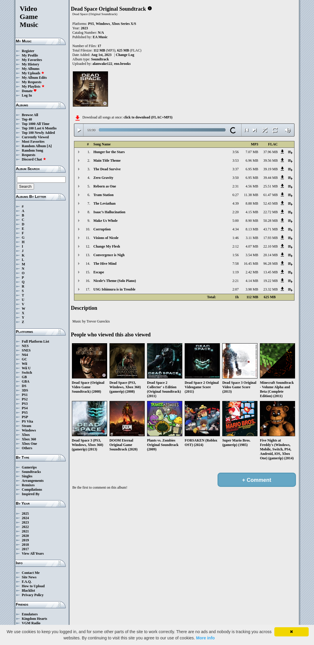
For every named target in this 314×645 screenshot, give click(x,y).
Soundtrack (100, 59)
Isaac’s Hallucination (109, 212)
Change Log (125, 55)
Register (28, 51)
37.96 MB (270, 152)
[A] (49, 146)
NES (25, 346)
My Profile (30, 55)
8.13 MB (252, 229)
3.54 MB (252, 255)
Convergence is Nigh (109, 255)
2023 (25, 522)
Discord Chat (34, 159)
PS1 (25, 395)
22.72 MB (270, 212)
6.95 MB (252, 169)
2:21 (235, 281)
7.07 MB (252, 152)
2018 (25, 545)
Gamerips (29, 467)
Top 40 (27, 119)
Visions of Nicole (106, 238)
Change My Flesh (107, 246)
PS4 (25, 408)
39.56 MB (270, 160)
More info (205, 638)
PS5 (25, 412)
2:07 (235, 289)
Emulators (30, 614)
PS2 (25, 399)
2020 (25, 536)
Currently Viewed (35, 137)
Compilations (32, 489)
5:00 (235, 221)
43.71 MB (270, 229)
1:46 (235, 238)
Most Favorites (33, 141)
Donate (29, 91)
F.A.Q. (27, 582)
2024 (25, 518)
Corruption (102, 229)
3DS (25, 390)
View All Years (33, 553)
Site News (29, 577)
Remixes (28, 485)
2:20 (235, 212)
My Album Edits (34, 78)
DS (24, 386)
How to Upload (33, 586)
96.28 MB (270, 263)
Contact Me (31, 573)
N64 (25, 355)
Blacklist (28, 590)
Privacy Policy (33, 595)
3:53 (235, 160)
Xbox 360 (29, 439)
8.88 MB (252, 203)
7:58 (235, 263)
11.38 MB (251, 195)
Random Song (32, 150)
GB (24, 377)
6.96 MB (252, 160)
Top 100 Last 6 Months (39, 128)
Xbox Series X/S (124, 24)
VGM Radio (31, 623)
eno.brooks (122, 64)
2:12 (235, 246)
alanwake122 (102, 64)
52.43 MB (270, 203)
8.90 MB (252, 221)
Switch (27, 372)
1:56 (235, 255)
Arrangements (33, 481)
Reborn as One (105, 186)
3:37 (235, 169)
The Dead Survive (107, 169)
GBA (26, 381)
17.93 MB (270, 238)
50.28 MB (270, 221)
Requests (29, 155)
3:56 (235, 152)
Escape (99, 272)
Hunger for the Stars (109, 152)
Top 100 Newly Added (38, 133)
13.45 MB (270, 272)
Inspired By (31, 494)
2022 (25, 527)
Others (27, 448)
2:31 (235, 186)
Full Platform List (35, 341)
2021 (25, 531)
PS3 (25, 404)
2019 (25, 540)
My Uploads (33, 73)
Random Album (34, 146)
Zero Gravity (103, 178)
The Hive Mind (105, 263)
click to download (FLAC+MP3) (147, 117)
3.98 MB (252, 289)
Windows (29, 430)
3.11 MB (252, 238)
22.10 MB (270, 246)
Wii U (26, 368)
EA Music (100, 37)
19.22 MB (270, 281)
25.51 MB (270, 186)
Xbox (26, 435)
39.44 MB (270, 178)
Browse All (30, 115)
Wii (24, 364)
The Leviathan (105, 203)
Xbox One (29, 444)
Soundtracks (31, 472)
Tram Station (104, 195)
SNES (26, 350)
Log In (27, 95)
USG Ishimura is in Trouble (115, 289)
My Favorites (32, 60)
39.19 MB (270, 169)
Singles (27, 476)
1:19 (235, 272)
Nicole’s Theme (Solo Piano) (115, 281)
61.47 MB (270, 195)
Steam (26, 426)
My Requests (31, 82)
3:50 (235, 178)
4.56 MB (252, 186)
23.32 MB (270, 289)
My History (30, 64)
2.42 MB (252, 272)
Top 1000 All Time (35, 124)
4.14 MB (252, 281)
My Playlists (33, 86)
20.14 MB (270, 255)
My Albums (31, 69)
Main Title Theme (107, 160)
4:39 (235, 203)
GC (24, 359)
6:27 (235, 195)
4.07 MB (252, 246)
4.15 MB (252, 212)
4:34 (235, 229)
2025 (25, 513)
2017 (25, 549)
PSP (25, 417)
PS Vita (27, 421)
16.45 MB (251, 263)
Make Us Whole (106, 221)
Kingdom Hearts (34, 619)
